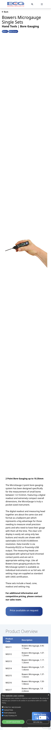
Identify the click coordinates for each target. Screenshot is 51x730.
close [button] (48, 695)
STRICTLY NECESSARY (12, 707)
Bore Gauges (13, 31)
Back (5, 12)
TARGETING (8, 710)
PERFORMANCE (10, 713)
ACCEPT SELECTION (13, 722)
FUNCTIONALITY (10, 716)
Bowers (5, 31)
